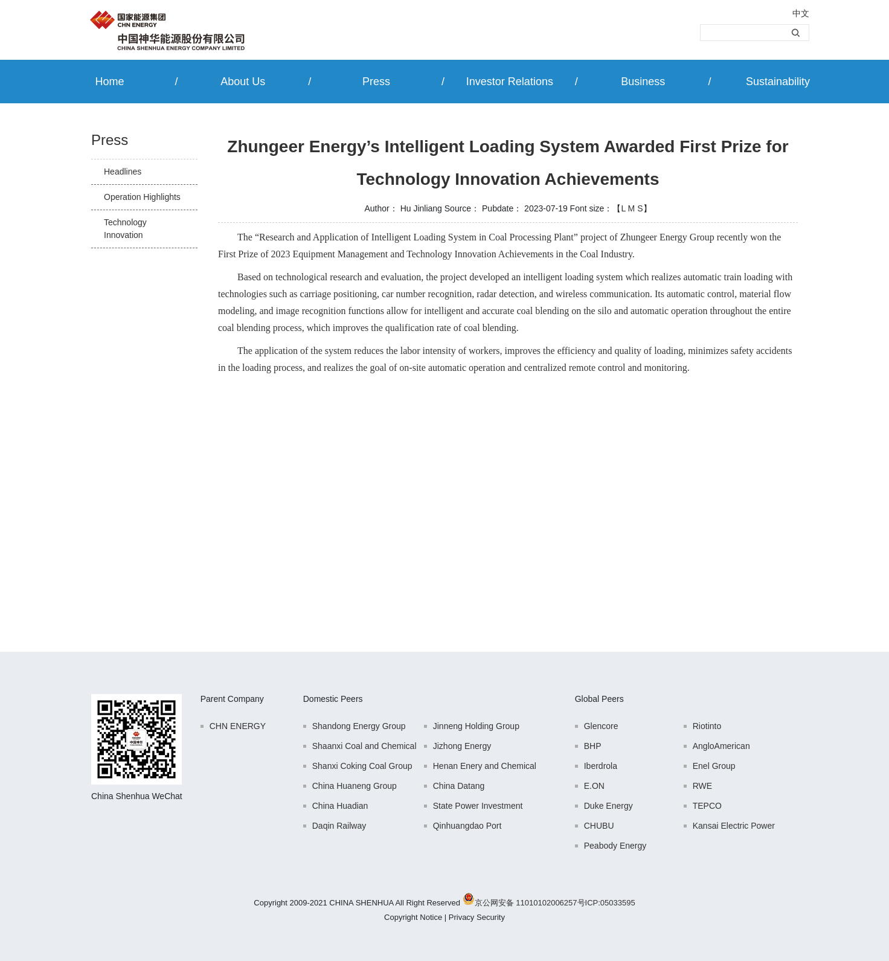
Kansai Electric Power (734, 826)
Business (643, 82)
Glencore (601, 726)
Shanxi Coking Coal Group (362, 766)
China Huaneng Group (354, 786)
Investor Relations (509, 82)
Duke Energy (608, 806)
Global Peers (599, 699)
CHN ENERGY (238, 726)
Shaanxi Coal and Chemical (364, 746)
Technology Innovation (125, 228)
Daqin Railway (339, 826)
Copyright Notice (413, 917)
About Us (242, 82)
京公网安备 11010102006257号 (530, 902)
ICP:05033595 (610, 902)
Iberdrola (600, 766)
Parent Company (232, 699)
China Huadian (340, 806)
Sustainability (778, 82)
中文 (800, 13)
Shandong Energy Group (359, 726)
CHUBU (599, 826)
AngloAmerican (721, 746)
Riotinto (707, 726)
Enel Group (714, 766)
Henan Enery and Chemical (484, 766)
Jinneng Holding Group (476, 726)
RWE (702, 786)
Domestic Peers (333, 699)
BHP (593, 746)
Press (376, 82)
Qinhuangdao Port (467, 826)
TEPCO (707, 806)
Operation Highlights (142, 197)
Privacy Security (477, 917)
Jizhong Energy (462, 746)
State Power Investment (478, 806)
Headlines (122, 171)
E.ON (594, 786)
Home (109, 82)
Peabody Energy (615, 845)
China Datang (459, 786)
